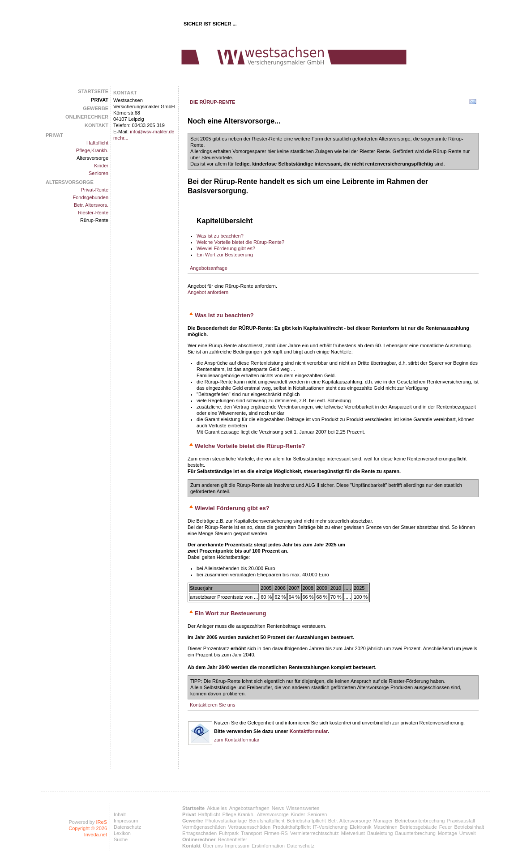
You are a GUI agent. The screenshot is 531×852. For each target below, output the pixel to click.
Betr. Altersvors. (91, 205)
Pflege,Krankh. (92, 150)
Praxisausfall (461, 820)
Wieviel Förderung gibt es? (226, 248)
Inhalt (120, 814)
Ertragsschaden (199, 833)
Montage (447, 833)
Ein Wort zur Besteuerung (225, 254)
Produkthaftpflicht (292, 827)
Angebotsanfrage (208, 268)
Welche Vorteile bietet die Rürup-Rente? (240, 242)
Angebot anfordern (208, 292)
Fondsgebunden (90, 197)
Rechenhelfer (232, 839)
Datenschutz (127, 827)
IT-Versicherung (330, 827)
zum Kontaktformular (236, 739)
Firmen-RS (276, 833)
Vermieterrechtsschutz (314, 833)
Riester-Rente (93, 212)
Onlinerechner (86, 116)
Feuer (445, 827)
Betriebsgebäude (418, 827)
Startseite (93, 91)
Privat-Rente (94, 189)
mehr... (120, 138)
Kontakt (96, 125)
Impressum (126, 820)
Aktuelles (217, 808)
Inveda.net (95, 834)
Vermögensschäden (204, 827)
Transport (251, 833)
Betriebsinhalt (469, 827)
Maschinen (385, 827)
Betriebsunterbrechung (420, 820)
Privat (99, 99)
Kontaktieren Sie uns (213, 704)
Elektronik (360, 827)
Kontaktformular (309, 731)
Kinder (101, 165)
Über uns (213, 845)
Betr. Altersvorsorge (349, 820)
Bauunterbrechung (415, 833)
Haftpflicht (97, 142)
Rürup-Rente (94, 220)
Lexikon (122, 833)
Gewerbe (95, 108)
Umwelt (467, 833)
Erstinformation (268, 845)
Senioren (98, 173)
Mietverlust (353, 833)
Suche (121, 839)
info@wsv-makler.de (152, 131)
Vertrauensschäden (249, 827)
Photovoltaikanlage (226, 820)
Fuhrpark (229, 833)
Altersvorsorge (92, 158)
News (278, 808)
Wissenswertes (302, 808)
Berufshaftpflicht (266, 820)
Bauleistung (380, 833)
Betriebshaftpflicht (306, 820)
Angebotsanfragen (249, 808)
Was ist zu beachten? (220, 236)
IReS (101, 822)
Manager (383, 820)
